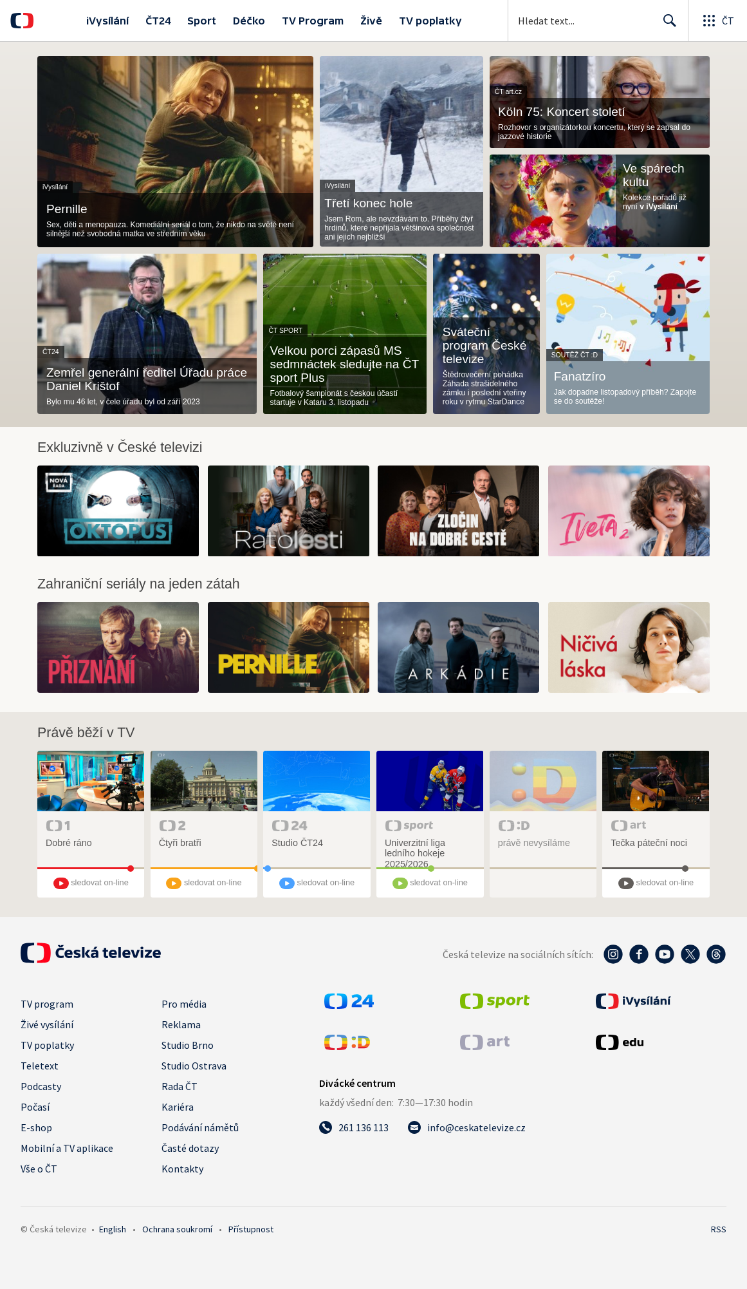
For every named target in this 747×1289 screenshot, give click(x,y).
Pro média (184, 1003)
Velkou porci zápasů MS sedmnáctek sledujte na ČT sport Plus (344, 364)
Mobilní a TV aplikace (67, 1148)
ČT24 (158, 20)
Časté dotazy (190, 1148)
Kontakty (182, 1168)
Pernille (67, 209)
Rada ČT (179, 1086)
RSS (718, 1229)
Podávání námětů (200, 1127)
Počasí (35, 1106)
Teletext (40, 1065)
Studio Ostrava (193, 1065)
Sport (201, 20)
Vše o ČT (39, 1168)
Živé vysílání (47, 1024)
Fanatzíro (580, 376)
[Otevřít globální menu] (717, 20)
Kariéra (177, 1106)
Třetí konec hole (368, 203)
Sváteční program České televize (485, 345)
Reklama (181, 1024)
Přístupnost (250, 1229)
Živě (371, 20)
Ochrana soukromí (177, 1229)
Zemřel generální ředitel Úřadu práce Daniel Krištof (146, 379)
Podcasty (41, 1086)
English (112, 1229)
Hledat (666, 26)
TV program (47, 1003)
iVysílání (107, 20)
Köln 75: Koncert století (561, 111)
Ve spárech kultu (654, 175)
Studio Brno (187, 1045)
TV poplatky (430, 20)
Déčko (249, 20)
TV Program (313, 20)
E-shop (36, 1127)
